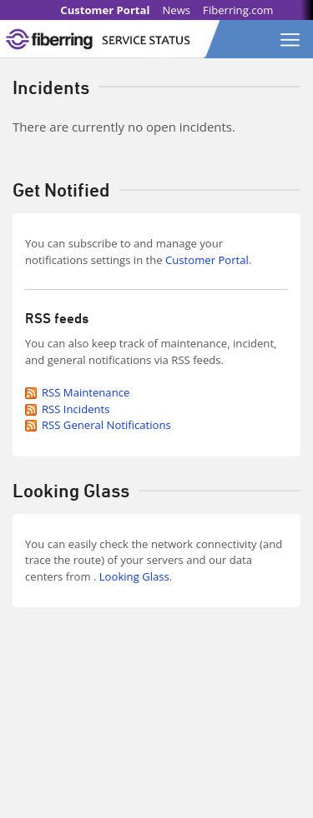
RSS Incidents (76, 409)
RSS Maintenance (85, 392)
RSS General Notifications (106, 424)
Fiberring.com (238, 9)
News (176, 9)
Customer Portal (104, 9)
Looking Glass (134, 576)
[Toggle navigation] (291, 35)
